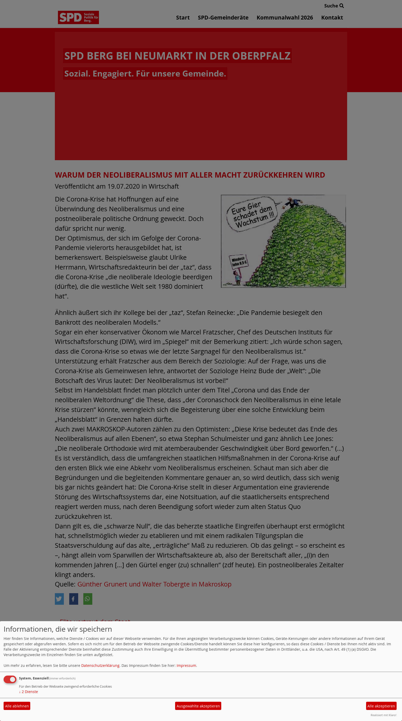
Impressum (186, 665)
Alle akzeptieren (381, 706)
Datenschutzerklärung (100, 665)
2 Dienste (28, 691)
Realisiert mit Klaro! (383, 715)
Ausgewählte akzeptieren (198, 706)
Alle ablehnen (17, 706)
